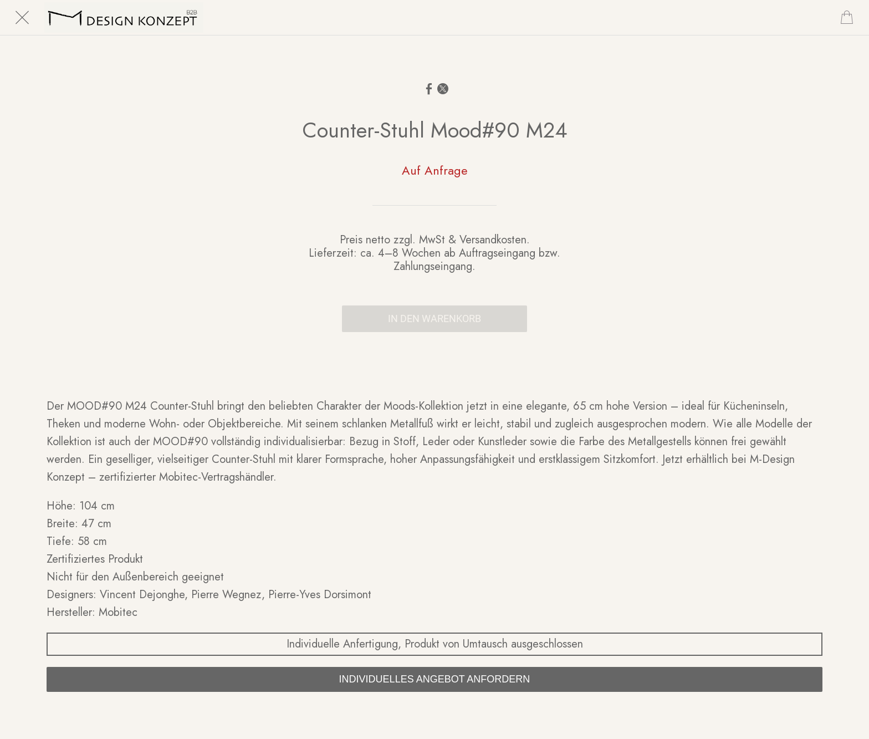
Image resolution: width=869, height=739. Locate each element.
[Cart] (847, 17)
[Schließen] (22, 17)
